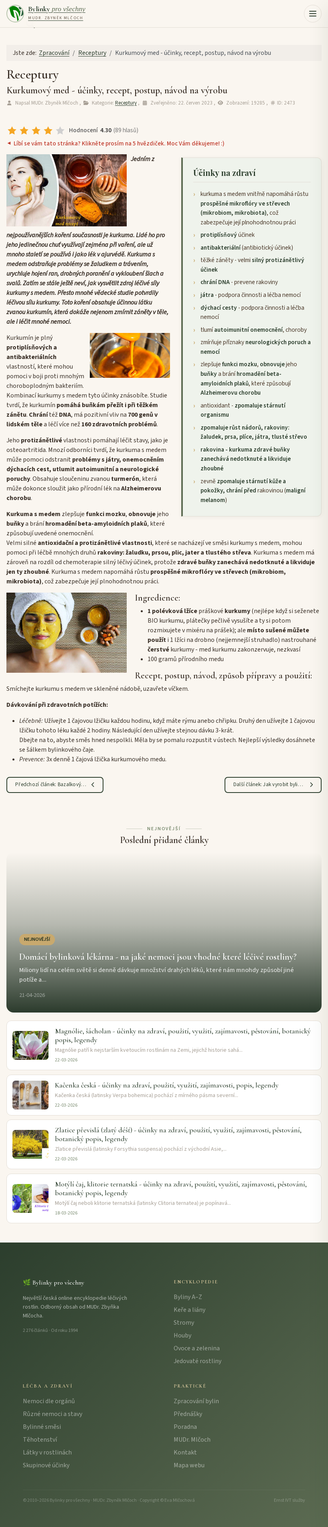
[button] (313, 13)
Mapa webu (189, 1465)
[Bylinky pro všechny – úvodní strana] (45, 13)
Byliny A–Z (188, 1297)
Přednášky (188, 1414)
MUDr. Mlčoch (192, 1439)
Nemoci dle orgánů (49, 1401)
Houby (182, 1335)
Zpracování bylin (196, 1401)
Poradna (185, 1426)
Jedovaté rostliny (197, 1361)
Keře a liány (189, 1309)
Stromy (184, 1322)
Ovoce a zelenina (197, 1348)
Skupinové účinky (46, 1465)
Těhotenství (40, 1439)
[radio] (12, 130)
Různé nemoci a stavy (52, 1414)
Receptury (126, 103)
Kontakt (185, 1452)
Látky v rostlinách (47, 1452)
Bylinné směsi (42, 1426)
